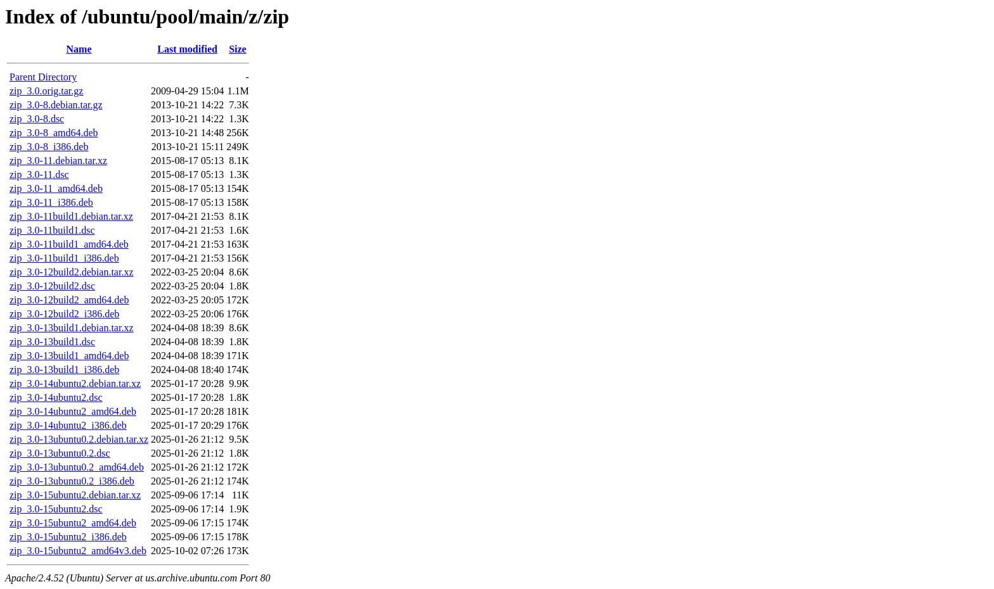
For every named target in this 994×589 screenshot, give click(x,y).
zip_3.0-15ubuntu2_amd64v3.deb (78, 550)
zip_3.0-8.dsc (37, 118)
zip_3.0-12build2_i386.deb (64, 313)
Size (238, 49)
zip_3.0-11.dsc (39, 174)
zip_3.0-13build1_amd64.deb (69, 355)
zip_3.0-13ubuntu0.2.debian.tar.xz (79, 439)
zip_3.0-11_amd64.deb (56, 188)
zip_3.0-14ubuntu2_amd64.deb (73, 411)
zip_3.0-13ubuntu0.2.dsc (60, 453)
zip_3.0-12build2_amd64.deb (69, 299)
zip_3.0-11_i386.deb (51, 202)
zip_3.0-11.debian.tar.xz (58, 160)
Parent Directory (43, 77)
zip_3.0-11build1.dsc (52, 230)
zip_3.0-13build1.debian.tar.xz (72, 327)
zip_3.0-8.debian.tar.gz (56, 104)
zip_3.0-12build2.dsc (52, 286)
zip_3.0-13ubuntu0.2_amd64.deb (77, 467)
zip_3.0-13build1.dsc (52, 341)
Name (79, 49)
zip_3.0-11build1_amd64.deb (69, 244)
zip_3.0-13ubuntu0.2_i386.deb (72, 481)
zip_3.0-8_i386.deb (49, 146)
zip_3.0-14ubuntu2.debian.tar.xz (75, 383)
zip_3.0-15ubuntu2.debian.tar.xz (75, 495)
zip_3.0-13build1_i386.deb (64, 369)
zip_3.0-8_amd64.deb (54, 132)
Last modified (187, 49)
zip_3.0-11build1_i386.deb (64, 258)
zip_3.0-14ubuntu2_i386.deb (68, 425)
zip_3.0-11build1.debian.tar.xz (71, 216)
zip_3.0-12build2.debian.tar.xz (72, 272)
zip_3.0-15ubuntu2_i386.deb (68, 536)
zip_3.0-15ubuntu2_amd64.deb (73, 522)
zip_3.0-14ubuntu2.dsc (56, 397)
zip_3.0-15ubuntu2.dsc (56, 509)
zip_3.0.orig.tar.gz (46, 91)
